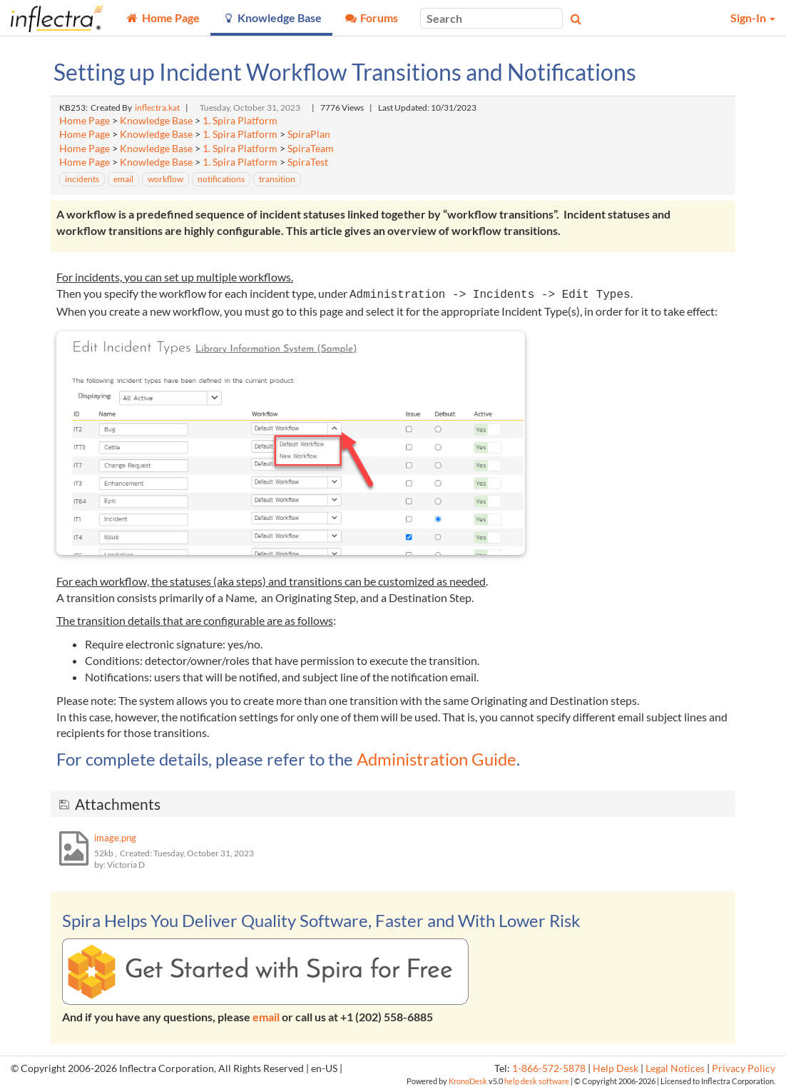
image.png (115, 837)
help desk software (536, 1081)
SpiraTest (307, 162)
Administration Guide (436, 758)
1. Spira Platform (240, 120)
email (266, 1016)
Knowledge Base (156, 120)
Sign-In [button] (752, 17)
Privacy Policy (743, 1068)
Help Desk (615, 1068)
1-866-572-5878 (549, 1068)
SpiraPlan (308, 134)
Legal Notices (675, 1068)
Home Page (84, 120)
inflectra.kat (157, 107)
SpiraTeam (310, 148)
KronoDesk (468, 1081)
